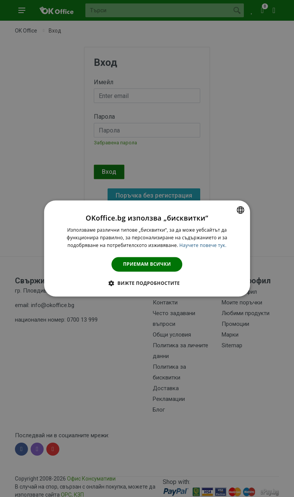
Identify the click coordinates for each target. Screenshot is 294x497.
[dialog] (147, 248)
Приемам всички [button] (147, 264)
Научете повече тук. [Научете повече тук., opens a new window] (203, 245)
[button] (147, 283)
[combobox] (240, 210)
